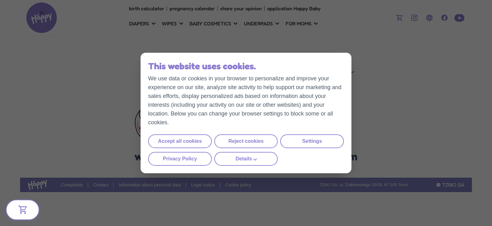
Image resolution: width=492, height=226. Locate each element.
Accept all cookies (180, 141)
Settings (312, 141)
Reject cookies (246, 141)
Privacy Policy (180, 158)
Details (244, 158)
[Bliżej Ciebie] (22, 210)
